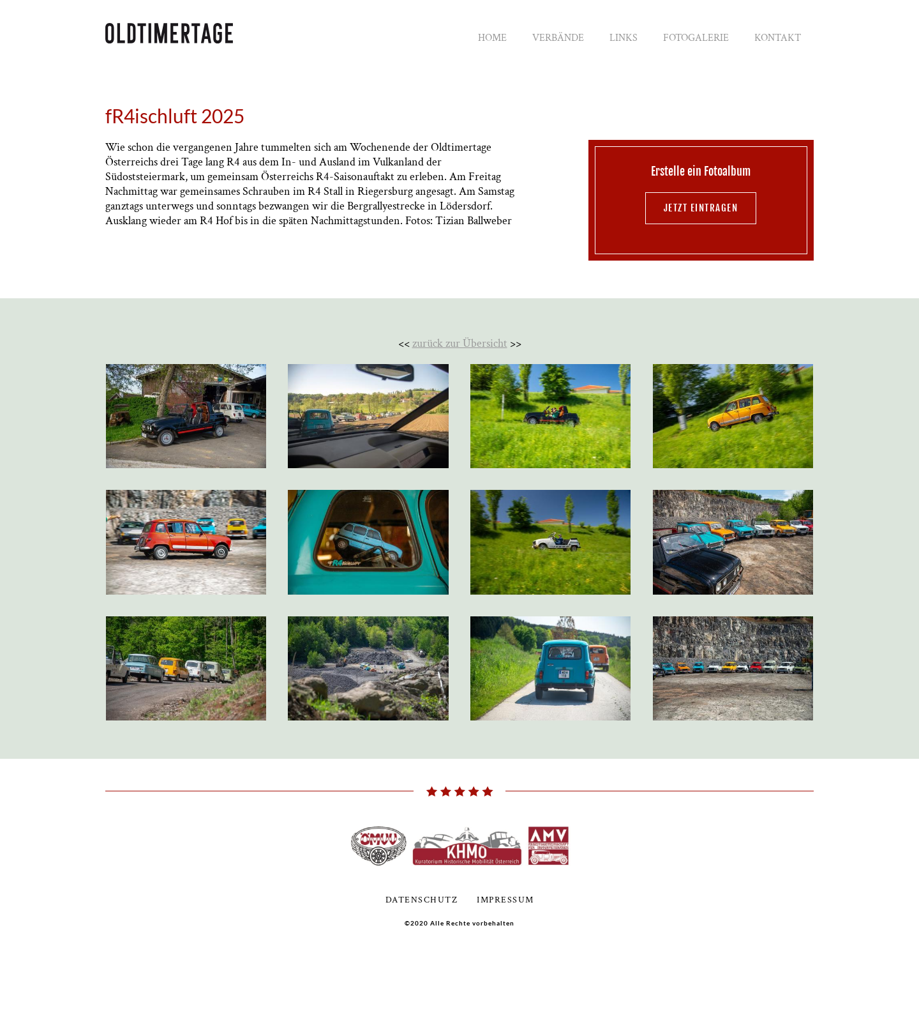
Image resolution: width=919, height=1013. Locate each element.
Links (623, 38)
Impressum (505, 900)
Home (492, 38)
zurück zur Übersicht (459, 343)
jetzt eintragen (701, 208)
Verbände (558, 38)
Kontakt (777, 38)
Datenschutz (421, 900)
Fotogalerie (696, 38)
